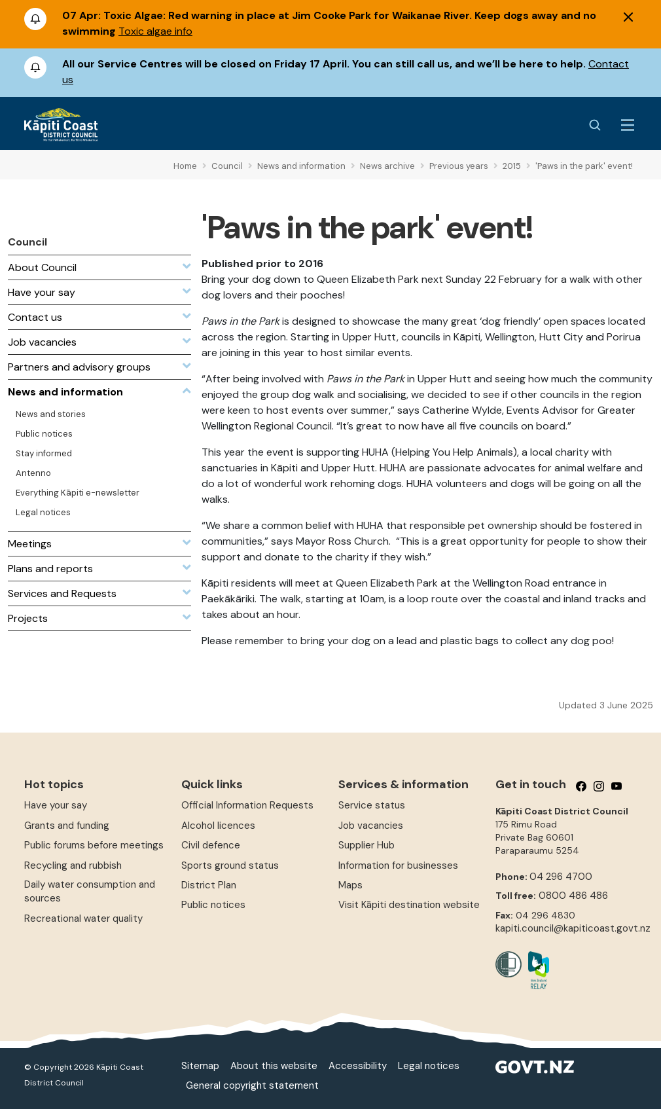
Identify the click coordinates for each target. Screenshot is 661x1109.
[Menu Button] (627, 125)
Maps (350, 885)
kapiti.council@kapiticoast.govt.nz (573, 928)
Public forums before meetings (94, 845)
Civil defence (210, 845)
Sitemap (200, 1065)
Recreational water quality (83, 918)
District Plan (208, 885)
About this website (273, 1065)
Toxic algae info (155, 31)
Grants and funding (66, 825)
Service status (371, 805)
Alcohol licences (218, 825)
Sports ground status (230, 865)
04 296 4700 (560, 876)
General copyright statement (252, 1085)
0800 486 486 (573, 895)
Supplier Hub (366, 845)
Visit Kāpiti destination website (409, 904)
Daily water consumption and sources (89, 891)
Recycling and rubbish (73, 865)
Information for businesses (398, 865)
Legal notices (428, 1065)
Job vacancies (370, 825)
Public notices (213, 904)
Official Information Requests (247, 805)
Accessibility (358, 1065)
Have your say (55, 805)
